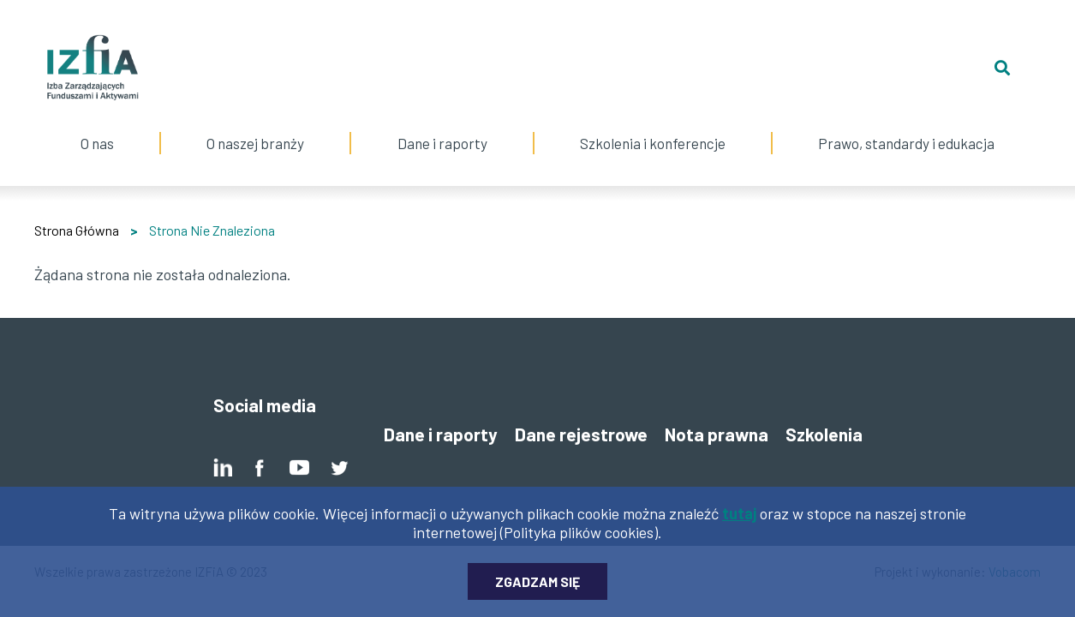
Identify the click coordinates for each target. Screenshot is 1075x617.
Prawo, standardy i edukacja (906, 126)
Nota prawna (716, 434)
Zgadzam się (537, 592)
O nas (97, 126)
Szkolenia (824, 434)
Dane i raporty (442, 143)
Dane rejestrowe (581, 434)
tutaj (739, 523)
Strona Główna (76, 230)
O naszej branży (255, 126)
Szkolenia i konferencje (653, 126)
